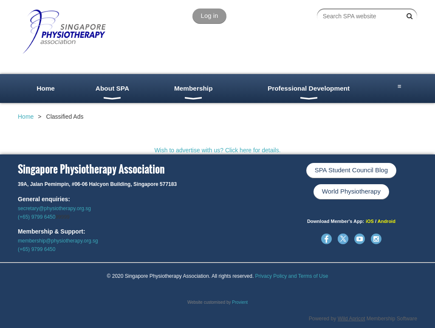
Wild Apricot (351, 319)
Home (26, 116)
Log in (209, 15)
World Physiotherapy (351, 191)
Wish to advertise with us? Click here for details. (217, 150)
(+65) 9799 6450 (36, 217)
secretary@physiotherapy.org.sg (54, 208)
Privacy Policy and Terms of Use (291, 276)
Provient (240, 302)
